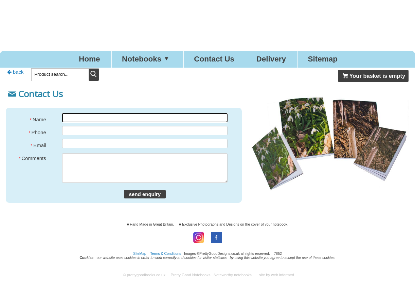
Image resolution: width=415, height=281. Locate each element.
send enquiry (145, 194)
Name (38, 119)
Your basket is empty (373, 76)
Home (89, 59)
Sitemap (323, 59)
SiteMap (139, 253)
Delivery (271, 59)
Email (38, 144)
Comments (32, 157)
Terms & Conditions (165, 253)
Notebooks (147, 59)
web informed (282, 275)
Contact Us (214, 59)
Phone (37, 131)
